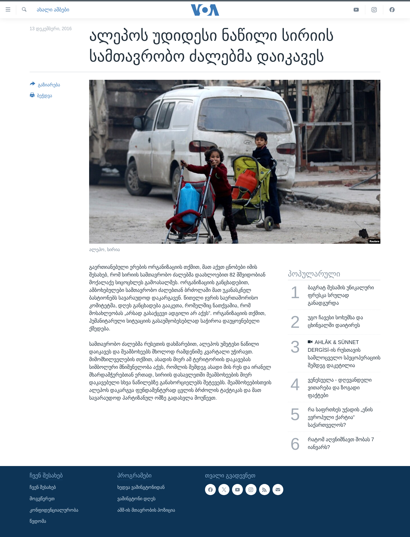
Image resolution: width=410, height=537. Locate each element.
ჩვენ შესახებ (43, 487)
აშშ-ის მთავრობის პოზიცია (146, 509)
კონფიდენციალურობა (54, 509)
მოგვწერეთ (42, 498)
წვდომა (38, 521)
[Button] (45, 86)
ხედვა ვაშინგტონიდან (141, 487)
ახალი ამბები (53, 10)
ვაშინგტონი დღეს (136, 498)
